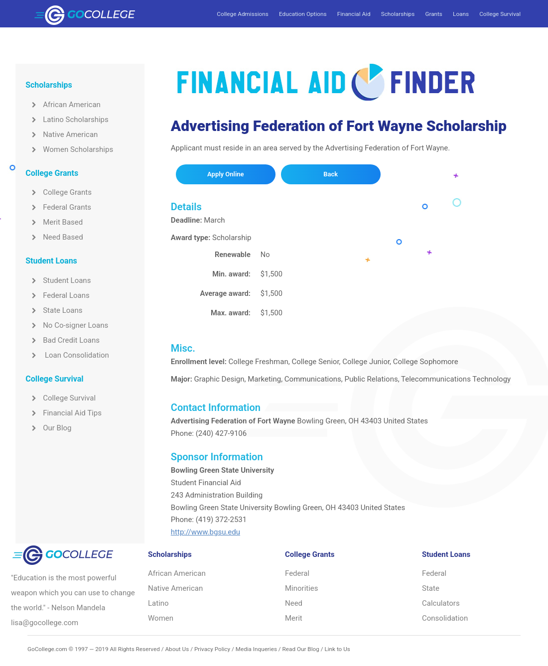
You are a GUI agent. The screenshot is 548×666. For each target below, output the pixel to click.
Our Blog (48, 427)
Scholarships (397, 13)
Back (330, 174)
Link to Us (337, 649)
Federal (297, 573)
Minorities (301, 588)
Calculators (441, 603)
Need (293, 603)
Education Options (302, 13)
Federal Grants (58, 207)
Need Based (54, 237)
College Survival (500, 13)
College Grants (58, 192)
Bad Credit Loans (62, 340)
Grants (433, 13)
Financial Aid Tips (63, 412)
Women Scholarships (69, 149)
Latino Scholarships (67, 119)
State (430, 588)
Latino (158, 603)
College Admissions (242, 13)
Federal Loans (57, 295)
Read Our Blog (300, 649)
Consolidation (445, 618)
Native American (61, 134)
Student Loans (58, 280)
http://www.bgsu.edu (205, 532)
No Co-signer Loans (66, 325)
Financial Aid (354, 13)
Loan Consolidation (67, 355)
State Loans (53, 310)
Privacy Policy (212, 649)
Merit (293, 618)
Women (160, 618)
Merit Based (54, 222)
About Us (177, 649)
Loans (461, 13)
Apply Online (225, 174)
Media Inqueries (256, 649)
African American (63, 104)
